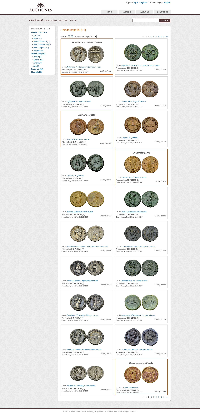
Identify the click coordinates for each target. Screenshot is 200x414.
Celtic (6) (37, 35)
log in (136, 3)
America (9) (37, 63)
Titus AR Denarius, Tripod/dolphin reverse (82, 281)
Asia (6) (36, 66)
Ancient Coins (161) (39, 32)
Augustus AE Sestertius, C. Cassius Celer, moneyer (140, 65)
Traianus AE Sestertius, (130, 387)
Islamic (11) (38, 57)
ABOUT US (144, 12)
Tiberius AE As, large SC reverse (134, 102)
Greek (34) (38, 38)
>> (167, 36)
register (144, 3)
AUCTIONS (127, 12)
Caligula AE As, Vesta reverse (78, 139)
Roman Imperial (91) (41, 48)
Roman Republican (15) (42, 45)
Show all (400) (36, 72)
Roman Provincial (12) (42, 42)
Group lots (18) (37, 69)
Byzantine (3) (38, 51)
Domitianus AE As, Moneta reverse (134, 281)
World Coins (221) (38, 54)
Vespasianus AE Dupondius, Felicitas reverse (138, 246)
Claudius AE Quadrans (75, 176)
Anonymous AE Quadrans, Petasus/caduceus (138, 315)
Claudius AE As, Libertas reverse (134, 177)
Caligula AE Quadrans (130, 138)
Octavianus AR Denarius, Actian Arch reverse (84, 67)
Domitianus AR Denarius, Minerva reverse (82, 315)
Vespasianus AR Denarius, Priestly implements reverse (87, 246)
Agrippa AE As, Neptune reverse (79, 102)
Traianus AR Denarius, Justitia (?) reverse (137, 350)
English (167, 3)
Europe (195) (38, 60)
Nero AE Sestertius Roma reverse (134, 212)
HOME (109, 12)
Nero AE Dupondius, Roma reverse (80, 212)
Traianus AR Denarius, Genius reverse (81, 386)
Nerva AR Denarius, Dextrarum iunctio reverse (84, 350)
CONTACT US (162, 12)
